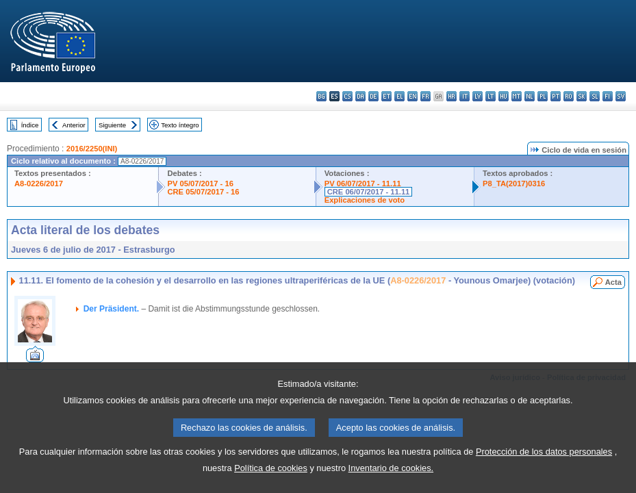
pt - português (555, 96)
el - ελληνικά (399, 96)
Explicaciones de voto (365, 200)
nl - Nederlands (529, 96)
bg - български (321, 96)
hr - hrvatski (451, 96)
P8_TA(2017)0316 (514, 183)
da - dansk (360, 96)
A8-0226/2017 (38, 183)
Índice (30, 125)
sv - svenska (620, 96)
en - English (412, 96)
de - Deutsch (373, 96)
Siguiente (112, 125)
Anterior (74, 125)
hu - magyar (503, 96)
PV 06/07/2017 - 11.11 (363, 183)
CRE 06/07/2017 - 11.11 (368, 192)
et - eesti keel (386, 96)
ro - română (568, 96)
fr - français (425, 96)
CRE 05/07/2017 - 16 (203, 192)
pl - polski (542, 96)
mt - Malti (516, 96)
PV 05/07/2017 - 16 (200, 183)
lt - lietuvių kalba (490, 96)
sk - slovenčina (581, 96)
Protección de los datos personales (544, 472)
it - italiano (464, 96)
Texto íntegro (180, 125)
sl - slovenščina (594, 96)
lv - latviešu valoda (477, 96)
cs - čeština (347, 96)
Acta (613, 282)
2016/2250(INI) (92, 148)
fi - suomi (607, 96)
